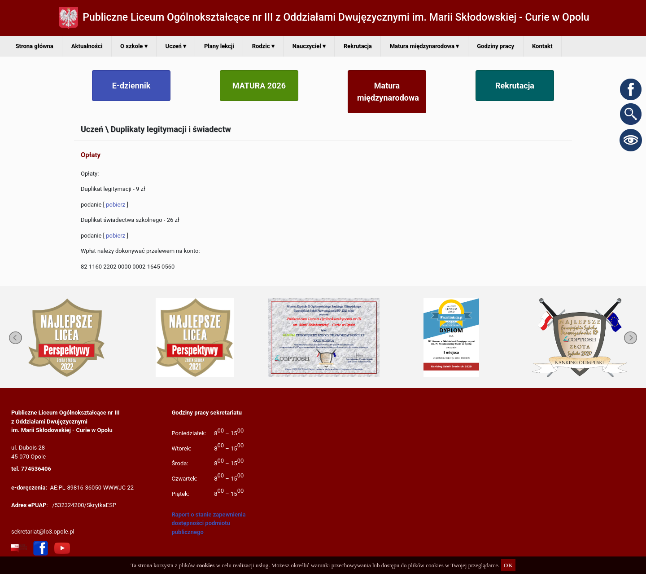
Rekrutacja (358, 46)
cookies (205, 565)
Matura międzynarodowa (424, 46)
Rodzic (263, 46)
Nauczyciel (309, 46)
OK (508, 565)
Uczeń (176, 46)
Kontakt (542, 46)
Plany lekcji (219, 46)
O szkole (133, 46)
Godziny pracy (495, 46)
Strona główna (34, 46)
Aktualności (86, 46)
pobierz (115, 204)
